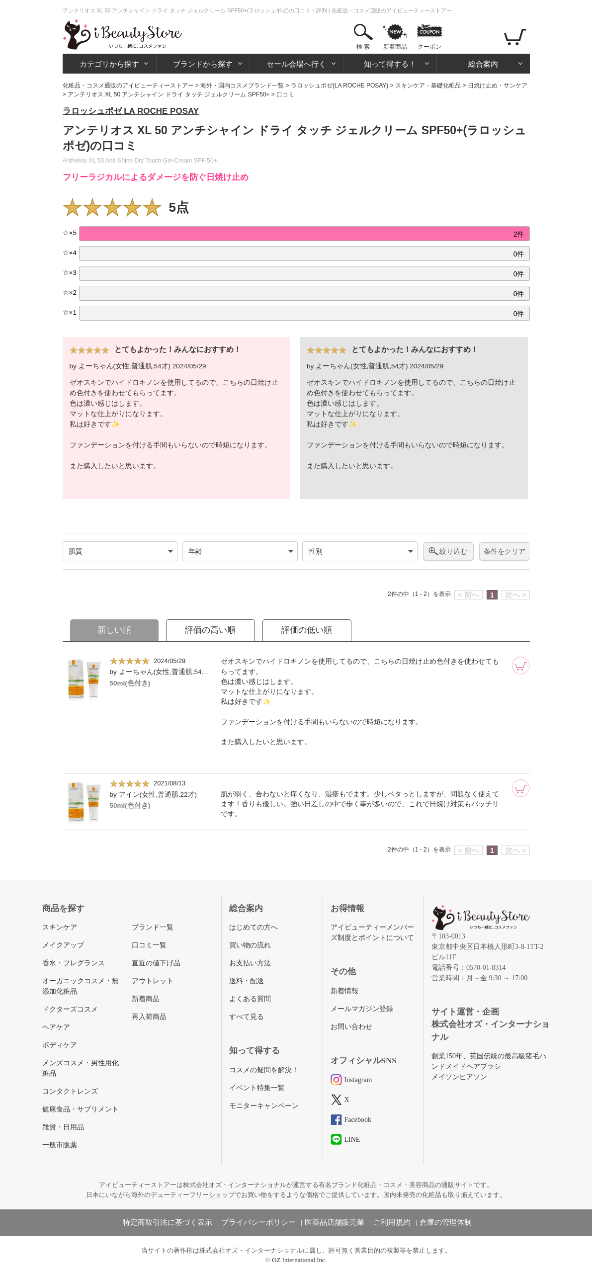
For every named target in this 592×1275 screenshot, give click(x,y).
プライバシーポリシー (258, 1222)
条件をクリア (504, 551)
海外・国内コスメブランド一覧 (242, 85)
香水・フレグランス (73, 963)
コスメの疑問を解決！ (264, 1070)
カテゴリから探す (109, 64)
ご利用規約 (392, 1222)
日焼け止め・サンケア (497, 85)
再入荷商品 (149, 1016)
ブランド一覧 (152, 927)
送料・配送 (246, 981)
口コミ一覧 (149, 945)
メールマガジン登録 (362, 1009)
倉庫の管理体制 (446, 1222)
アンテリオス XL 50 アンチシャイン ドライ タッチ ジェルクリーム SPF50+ (169, 94)
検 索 (363, 46)
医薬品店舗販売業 (334, 1222)
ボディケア (59, 1045)
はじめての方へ (253, 927)
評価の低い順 (306, 630)
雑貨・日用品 (63, 1127)
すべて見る (246, 1016)
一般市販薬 (59, 1145)
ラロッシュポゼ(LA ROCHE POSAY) (339, 85)
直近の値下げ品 (156, 963)
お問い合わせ (351, 1026)
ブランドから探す (203, 64)
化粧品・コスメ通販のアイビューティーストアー (128, 85)
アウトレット (152, 981)
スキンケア (59, 927)
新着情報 (344, 991)
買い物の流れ (250, 945)
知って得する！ (390, 64)
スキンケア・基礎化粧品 (428, 85)
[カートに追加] (521, 666)
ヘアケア (56, 1027)
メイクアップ (63, 945)
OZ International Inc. (299, 1260)
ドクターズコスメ (70, 1009)
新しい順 (114, 630)
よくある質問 (250, 999)
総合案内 (483, 64)
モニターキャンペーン (264, 1105)
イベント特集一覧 (257, 1088)
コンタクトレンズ (70, 1091)
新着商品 (395, 46)
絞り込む (453, 551)
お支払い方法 (250, 963)
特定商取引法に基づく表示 (167, 1222)
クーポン (429, 46)
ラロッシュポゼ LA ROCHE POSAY (131, 111)
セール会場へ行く (296, 64)
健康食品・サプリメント (80, 1109)
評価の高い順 (210, 630)
